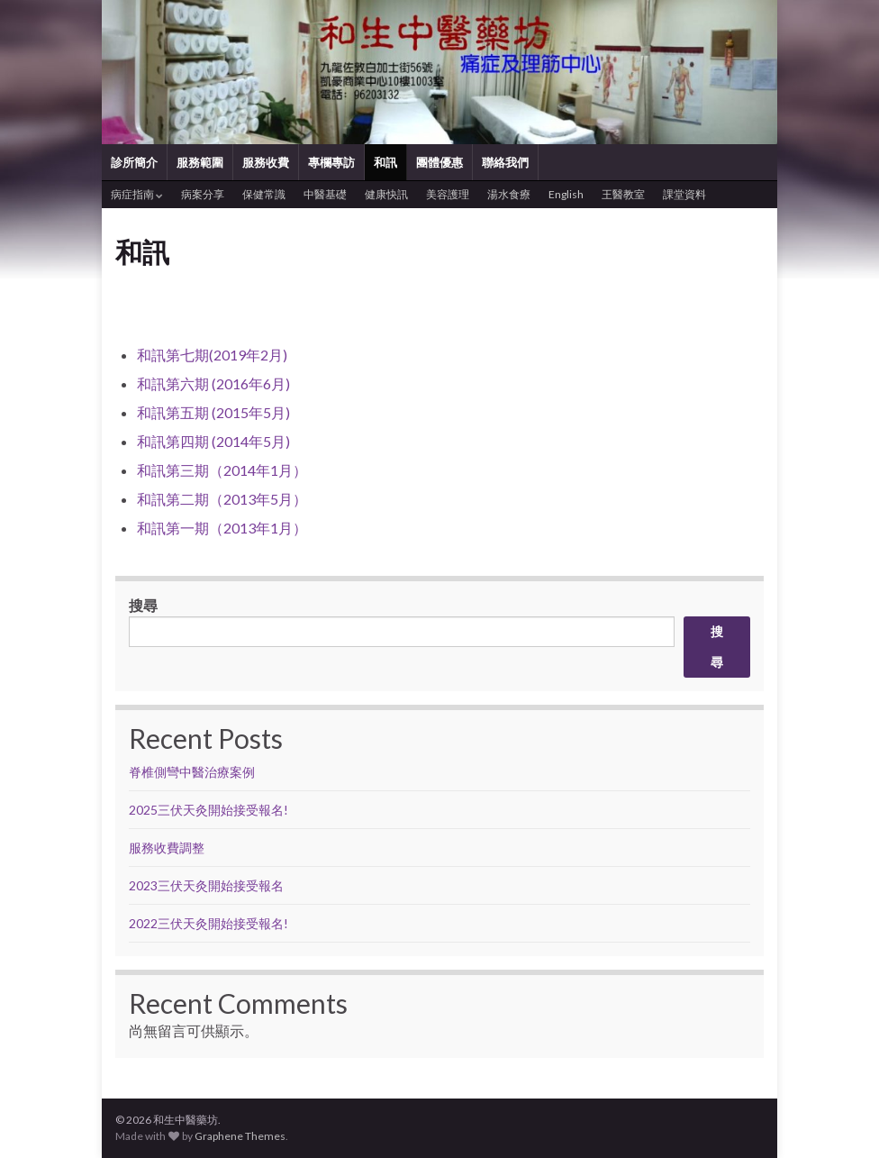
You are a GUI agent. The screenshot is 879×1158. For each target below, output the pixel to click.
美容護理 (447, 194)
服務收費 (265, 162)
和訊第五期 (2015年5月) (213, 412)
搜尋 (143, 605)
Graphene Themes (240, 1136)
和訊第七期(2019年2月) (212, 354)
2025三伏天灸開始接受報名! (208, 809)
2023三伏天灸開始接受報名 (206, 885)
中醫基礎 (325, 194)
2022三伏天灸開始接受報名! (208, 923)
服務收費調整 (166, 847)
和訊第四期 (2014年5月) (213, 441)
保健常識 (263, 194)
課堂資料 (684, 194)
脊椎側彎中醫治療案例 (193, 772)
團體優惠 (439, 162)
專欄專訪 (331, 162)
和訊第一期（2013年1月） (222, 527)
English (566, 194)
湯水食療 (508, 194)
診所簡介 (134, 162)
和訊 (385, 162)
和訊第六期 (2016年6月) (213, 383)
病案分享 (202, 194)
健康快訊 (386, 194)
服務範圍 (200, 162)
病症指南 (137, 194)
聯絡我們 (505, 162)
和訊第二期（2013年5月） (222, 498)
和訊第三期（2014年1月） (222, 470)
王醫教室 (623, 194)
